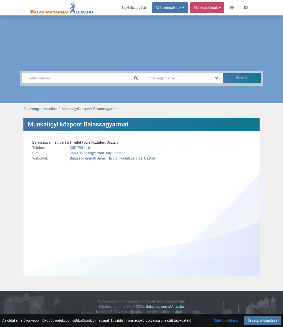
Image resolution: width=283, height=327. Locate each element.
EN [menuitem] (232, 8)
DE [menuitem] (246, 8)
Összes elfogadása (262, 320)
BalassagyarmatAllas (40, 109)
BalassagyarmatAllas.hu (165, 306)
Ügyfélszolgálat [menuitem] (134, 8)
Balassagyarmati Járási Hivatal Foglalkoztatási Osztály (113, 158)
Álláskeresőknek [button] (170, 8)
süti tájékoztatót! (180, 320)
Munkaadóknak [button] (207, 8)
